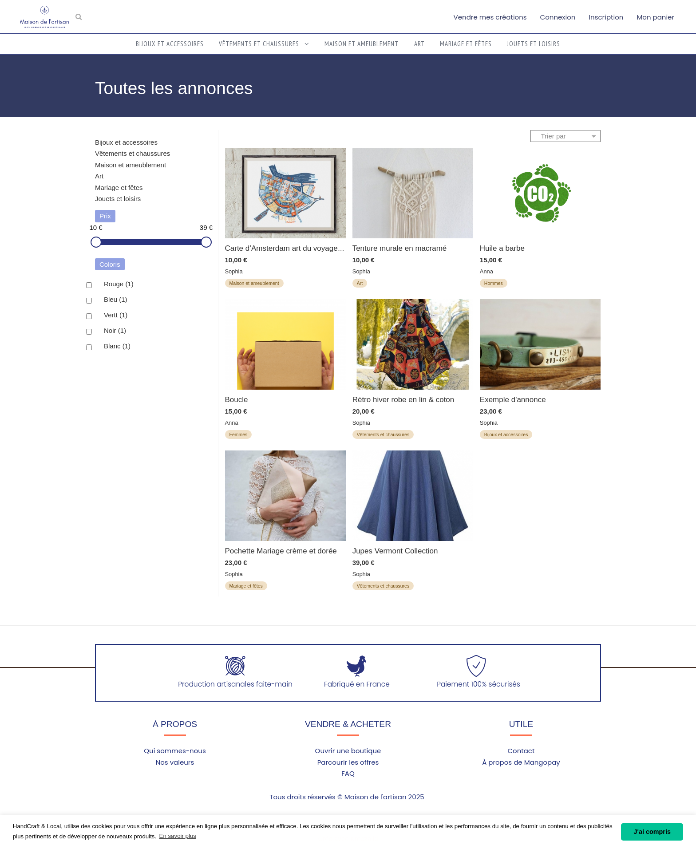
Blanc (117, 346)
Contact (520, 750)
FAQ (348, 773)
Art (419, 43)
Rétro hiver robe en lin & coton (403, 399)
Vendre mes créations (490, 17)
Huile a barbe (502, 248)
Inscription (606, 17)
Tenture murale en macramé (399, 248)
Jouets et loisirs (533, 43)
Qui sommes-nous (175, 750)
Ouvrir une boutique (348, 750)
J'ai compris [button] (651, 831)
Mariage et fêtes (466, 43)
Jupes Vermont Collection (395, 551)
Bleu (115, 299)
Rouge (119, 284)
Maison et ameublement (361, 43)
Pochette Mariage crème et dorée (281, 551)
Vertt (115, 315)
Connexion (558, 17)
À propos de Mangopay (521, 762)
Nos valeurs (175, 762)
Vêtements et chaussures (264, 43)
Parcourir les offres (348, 762)
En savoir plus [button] (177, 836)
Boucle (236, 399)
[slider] (96, 242)
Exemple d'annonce (513, 399)
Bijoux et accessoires (170, 43)
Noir (115, 330)
